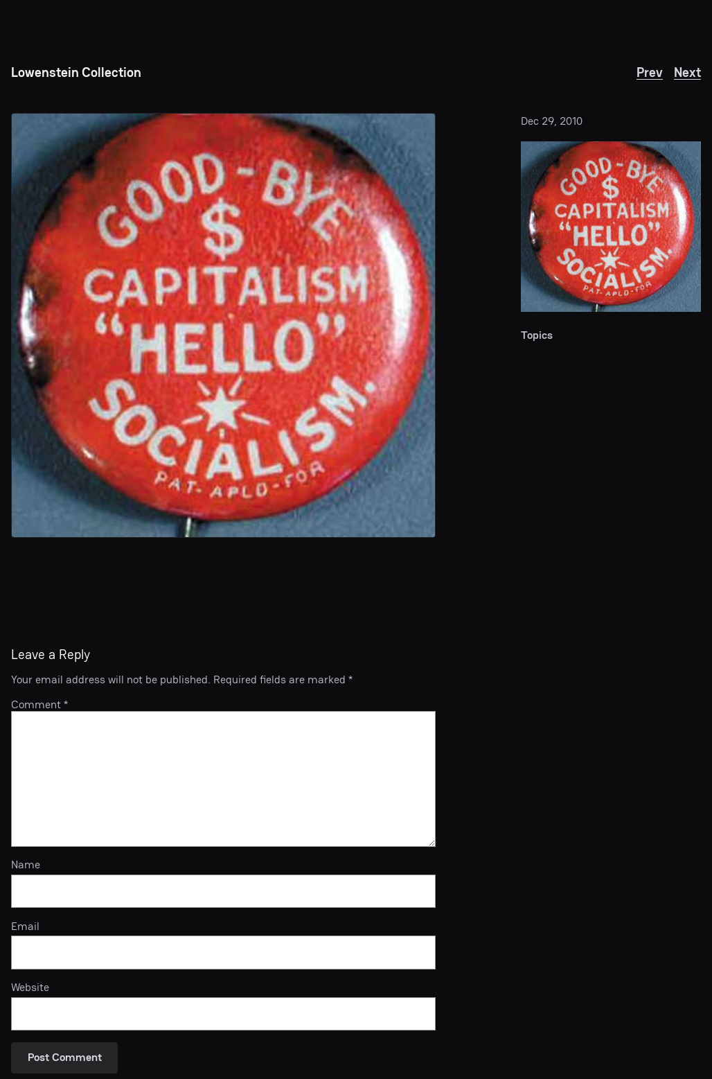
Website (30, 987)
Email (25, 926)
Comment (39, 704)
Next (687, 72)
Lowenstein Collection (76, 72)
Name (25, 865)
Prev (650, 72)
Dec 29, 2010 (551, 121)
